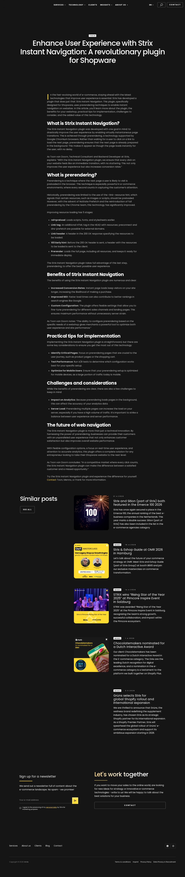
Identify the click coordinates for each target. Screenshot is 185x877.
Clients (38, 845)
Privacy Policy (145, 862)
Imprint (135, 862)
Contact (175, 4)
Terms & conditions (123, 862)
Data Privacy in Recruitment (164, 862)
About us (26, 845)
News (118, 545)
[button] (59, 5)
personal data (51, 807)
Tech (92, 36)
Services (13, 845)
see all (27, 509)
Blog (48, 845)
